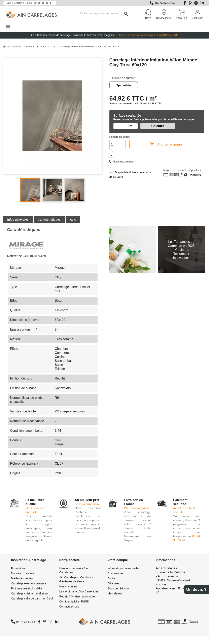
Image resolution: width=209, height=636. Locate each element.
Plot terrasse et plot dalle (26, 588)
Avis (73, 219)
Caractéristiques (49, 219)
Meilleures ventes (22, 578)
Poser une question (123, 161)
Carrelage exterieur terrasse (28, 583)
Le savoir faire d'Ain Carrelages (79, 591)
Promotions (18, 568)
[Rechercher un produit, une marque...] (104, 13)
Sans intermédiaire (87, 504)
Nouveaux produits (23, 573)
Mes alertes (115, 593)
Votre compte (118, 560)
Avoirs (111, 578)
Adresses (113, 583)
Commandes (116, 573)
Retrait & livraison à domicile (77, 596)
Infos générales (18, 219)
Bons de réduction (119, 588)
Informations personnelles (124, 568)
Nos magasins (68, 586)
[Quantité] (117, 144)
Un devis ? (196, 589)
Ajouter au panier (167, 144)
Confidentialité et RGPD (74, 601)
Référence (14, 256)
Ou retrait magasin (136, 508)
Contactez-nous (69, 606)
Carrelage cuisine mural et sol (29, 593)
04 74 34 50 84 (165, 3)
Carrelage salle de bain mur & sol (32, 598)
